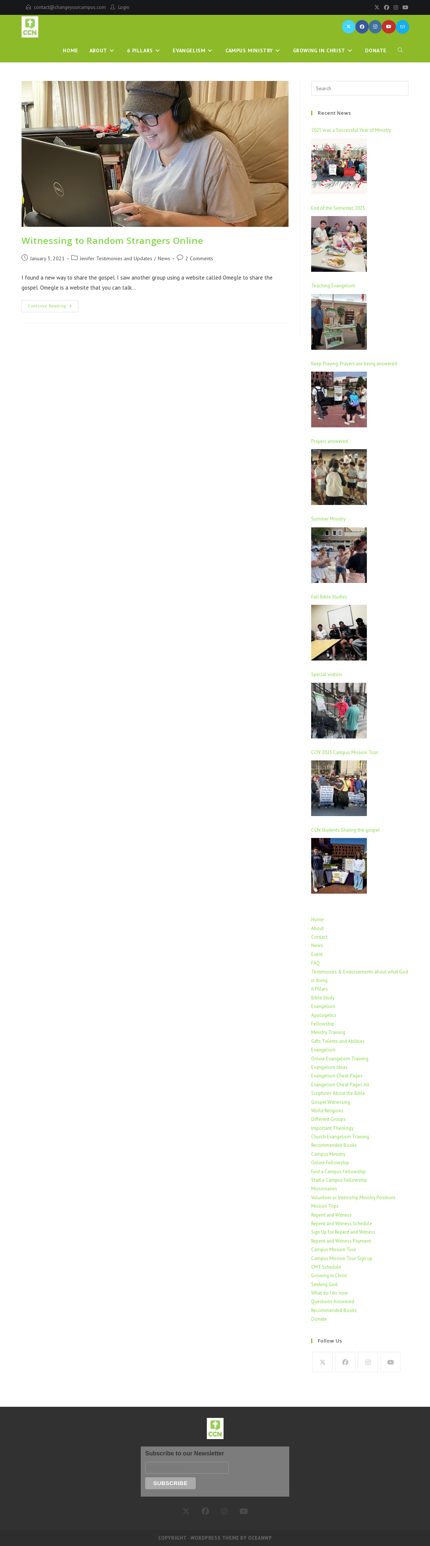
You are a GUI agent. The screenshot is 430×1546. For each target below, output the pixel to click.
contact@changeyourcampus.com (70, 7)
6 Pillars (319, 989)
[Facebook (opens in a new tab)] (362, 26)
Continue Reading (53, 304)
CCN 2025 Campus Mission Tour (344, 752)
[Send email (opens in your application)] (402, 27)
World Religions (327, 1111)
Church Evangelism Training (340, 1137)
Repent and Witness (331, 1215)
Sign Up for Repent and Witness (343, 1232)
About (317, 928)
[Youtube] (404, 7)
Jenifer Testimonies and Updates (116, 258)
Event (317, 954)
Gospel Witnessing (330, 1102)
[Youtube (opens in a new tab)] (389, 26)
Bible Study (323, 998)
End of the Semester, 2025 (338, 208)
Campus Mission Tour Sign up (341, 1258)
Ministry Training (328, 1032)
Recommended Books (334, 1145)
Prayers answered (329, 441)
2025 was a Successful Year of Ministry (351, 130)
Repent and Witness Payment (341, 1241)
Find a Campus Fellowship (338, 1171)
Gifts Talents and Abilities (338, 1041)
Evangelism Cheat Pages (336, 1076)
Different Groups (328, 1119)
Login (123, 7)
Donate (319, 1319)
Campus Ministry (328, 1154)
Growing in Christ (329, 1275)
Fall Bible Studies (329, 597)
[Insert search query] (359, 88)
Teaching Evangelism (333, 286)
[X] (377, 7)
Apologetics (323, 1015)
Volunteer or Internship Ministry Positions (353, 1197)
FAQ (315, 963)
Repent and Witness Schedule (341, 1223)
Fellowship (322, 1024)
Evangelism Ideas (329, 1067)
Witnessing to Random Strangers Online (112, 240)
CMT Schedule (326, 1267)
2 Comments (199, 258)
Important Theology (332, 1128)
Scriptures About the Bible (338, 1093)
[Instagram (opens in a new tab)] (375, 26)
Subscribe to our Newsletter (184, 1453)
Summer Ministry (328, 519)
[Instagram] (395, 7)
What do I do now (329, 1293)
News (317, 945)
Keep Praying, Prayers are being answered (354, 364)
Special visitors (326, 674)
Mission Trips (325, 1206)
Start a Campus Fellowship (339, 1180)
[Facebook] (386, 7)
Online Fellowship (330, 1163)
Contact (319, 937)
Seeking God (324, 1284)
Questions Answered (332, 1301)
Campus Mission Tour (333, 1249)
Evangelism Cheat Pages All (340, 1085)
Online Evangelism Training (339, 1059)
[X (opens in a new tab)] (348, 26)
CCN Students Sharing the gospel (345, 830)
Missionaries (324, 1188)
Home (317, 919)
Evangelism (323, 1006)
